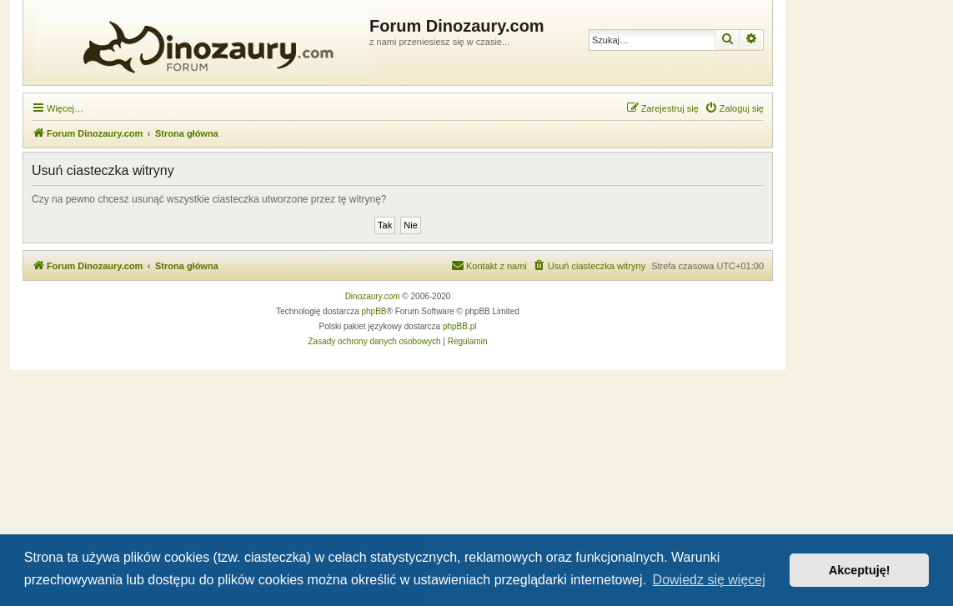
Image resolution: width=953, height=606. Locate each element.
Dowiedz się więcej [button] (709, 580)
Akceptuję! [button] (859, 570)
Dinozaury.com (372, 296)
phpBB (374, 311)
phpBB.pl (460, 326)
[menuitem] (734, 108)
